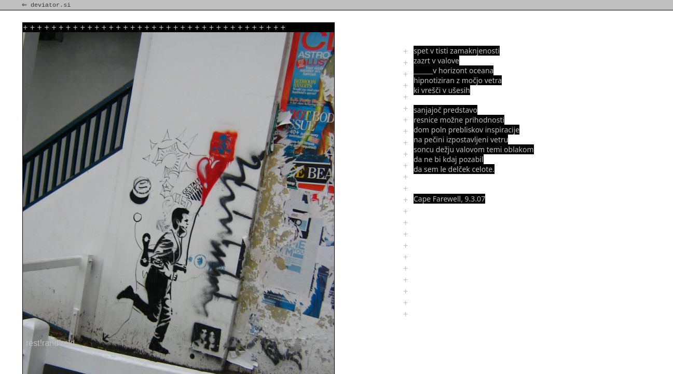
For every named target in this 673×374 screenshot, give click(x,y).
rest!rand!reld (50, 343)
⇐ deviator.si (47, 5)
